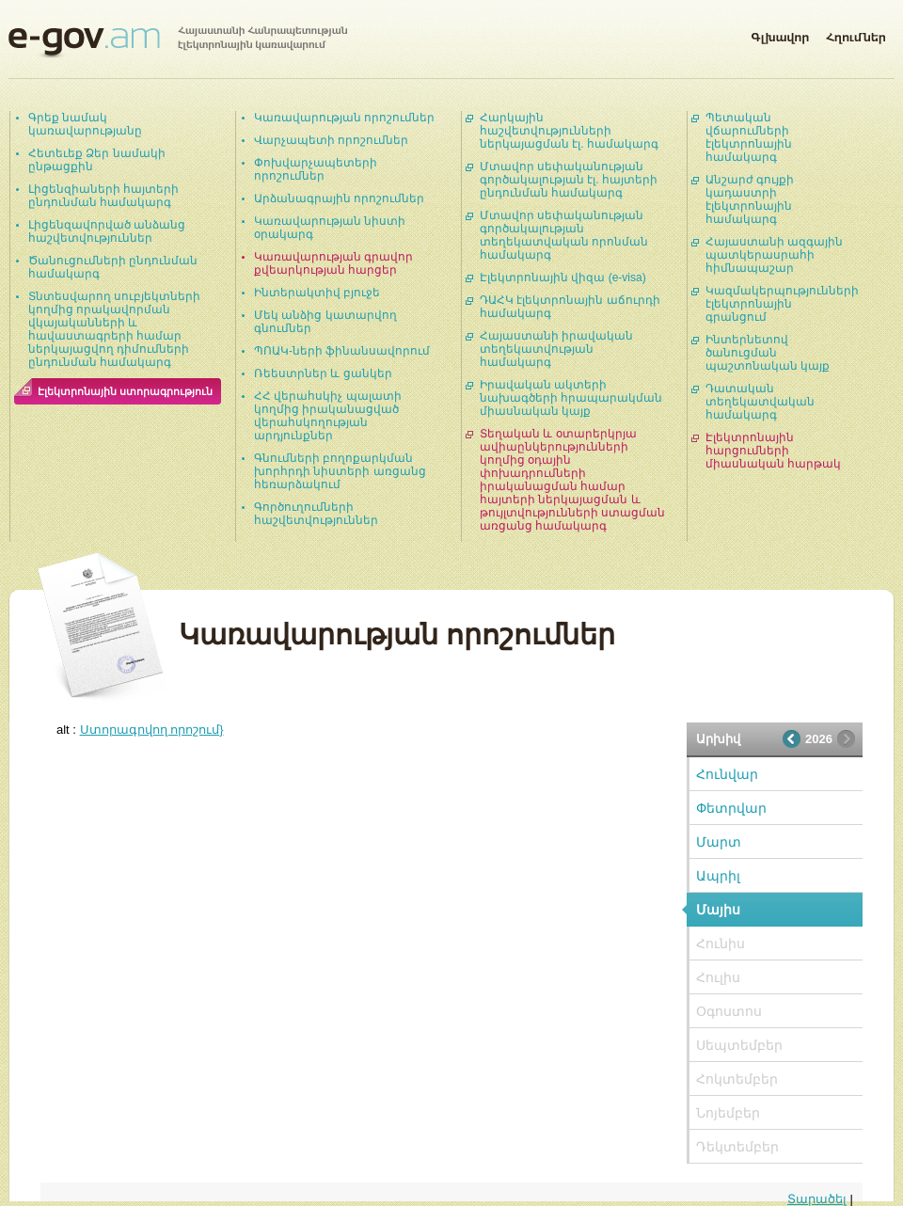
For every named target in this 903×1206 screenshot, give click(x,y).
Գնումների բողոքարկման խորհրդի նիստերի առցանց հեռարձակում (340, 471)
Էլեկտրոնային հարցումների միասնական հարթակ (773, 450)
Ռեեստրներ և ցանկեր (323, 373)
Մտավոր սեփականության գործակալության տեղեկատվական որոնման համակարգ (564, 235)
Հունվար (727, 774)
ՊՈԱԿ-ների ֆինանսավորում (342, 350)
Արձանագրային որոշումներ (339, 198)
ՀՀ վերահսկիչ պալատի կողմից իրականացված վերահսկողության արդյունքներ (328, 415)
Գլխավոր (779, 34)
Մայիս (718, 909)
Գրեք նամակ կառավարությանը (85, 124)
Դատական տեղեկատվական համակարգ (760, 401)
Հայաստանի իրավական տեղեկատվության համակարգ (556, 349)
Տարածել (817, 1199)
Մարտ (718, 841)
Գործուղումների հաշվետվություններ (316, 513)
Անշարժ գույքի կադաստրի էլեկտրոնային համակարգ (749, 199)
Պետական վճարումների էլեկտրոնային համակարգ (748, 137)
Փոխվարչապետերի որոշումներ (315, 169)
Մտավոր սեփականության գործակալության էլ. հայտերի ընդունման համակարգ (568, 179)
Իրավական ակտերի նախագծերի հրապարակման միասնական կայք (571, 398)
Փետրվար (731, 808)
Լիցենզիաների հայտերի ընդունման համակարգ (103, 195)
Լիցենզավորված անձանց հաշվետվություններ (106, 231)
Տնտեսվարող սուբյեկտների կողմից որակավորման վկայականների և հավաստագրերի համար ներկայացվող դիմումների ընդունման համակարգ (114, 329)
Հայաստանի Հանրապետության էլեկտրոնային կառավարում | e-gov (177, 42)
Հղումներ (856, 34)
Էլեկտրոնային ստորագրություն (125, 391)
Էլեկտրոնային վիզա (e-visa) (563, 277)
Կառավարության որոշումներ (344, 117)
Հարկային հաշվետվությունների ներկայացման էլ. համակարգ (569, 131)
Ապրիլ (718, 875)
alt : (140, 729)
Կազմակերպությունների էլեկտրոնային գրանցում (782, 304)
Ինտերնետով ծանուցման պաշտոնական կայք (767, 353)
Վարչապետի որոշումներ (331, 140)
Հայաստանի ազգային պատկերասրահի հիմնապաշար (774, 255)
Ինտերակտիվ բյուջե (317, 292)
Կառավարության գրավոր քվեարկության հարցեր (333, 263)
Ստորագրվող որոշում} (152, 729)
